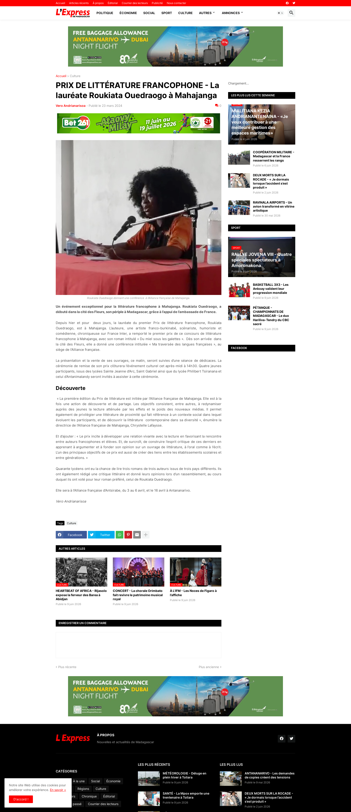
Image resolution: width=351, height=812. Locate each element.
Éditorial (113, 3)
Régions (83, 789)
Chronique (89, 796)
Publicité (157, 3)
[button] (280, 13)
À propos (98, 3)
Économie (128, 13)
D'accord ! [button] (20, 799)
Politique (104, 13)
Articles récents (79, 3)
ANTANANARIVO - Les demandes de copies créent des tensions (270, 775)
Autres (205, 13)
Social (149, 13)
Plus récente (67, 667)
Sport (166, 13)
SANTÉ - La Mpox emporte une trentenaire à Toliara (186, 795)
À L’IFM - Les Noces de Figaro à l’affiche (193, 593)
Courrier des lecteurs (135, 3)
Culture (185, 13)
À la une (79, 781)
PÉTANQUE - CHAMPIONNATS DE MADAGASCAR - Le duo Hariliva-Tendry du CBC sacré (271, 316)
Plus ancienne (209, 667)
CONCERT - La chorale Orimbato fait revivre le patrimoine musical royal (138, 595)
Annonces (231, 13)
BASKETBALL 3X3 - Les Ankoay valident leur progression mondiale (271, 289)
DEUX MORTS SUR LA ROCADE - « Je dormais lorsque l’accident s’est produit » (271, 181)
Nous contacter (176, 3)
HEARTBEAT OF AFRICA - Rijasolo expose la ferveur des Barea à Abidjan (81, 595)
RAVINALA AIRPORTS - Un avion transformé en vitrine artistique (273, 206)
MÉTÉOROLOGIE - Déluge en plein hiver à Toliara (184, 775)
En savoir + (58, 790)
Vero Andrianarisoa (71, 105)
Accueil (60, 3)
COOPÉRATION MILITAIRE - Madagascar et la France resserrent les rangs (273, 156)
